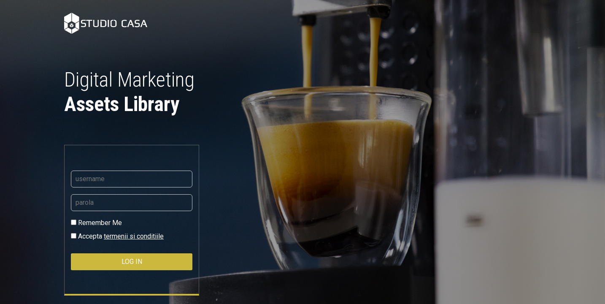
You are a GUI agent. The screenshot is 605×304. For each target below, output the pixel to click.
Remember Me (96, 223)
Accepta (117, 236)
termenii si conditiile (134, 236)
